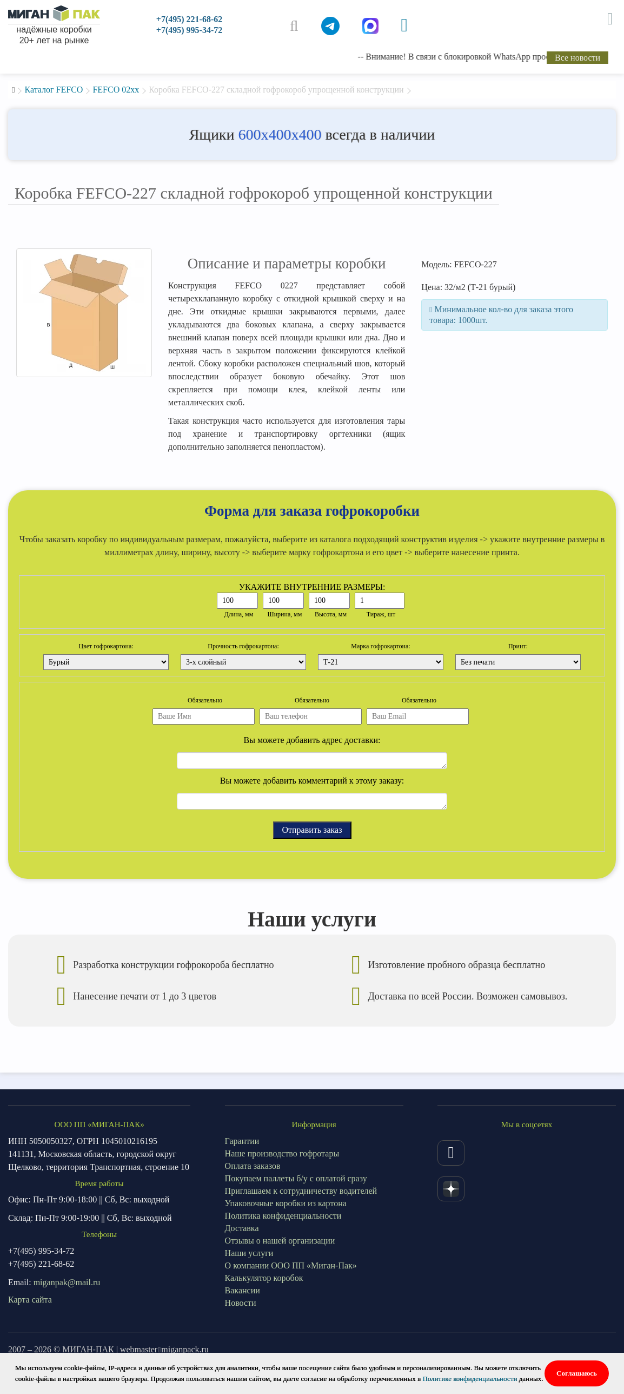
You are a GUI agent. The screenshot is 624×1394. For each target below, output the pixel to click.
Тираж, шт (381, 614)
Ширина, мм (285, 614)
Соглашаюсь (576, 1373)
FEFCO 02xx (115, 89)
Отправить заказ (312, 829)
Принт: (518, 646)
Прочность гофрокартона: (243, 646)
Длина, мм (239, 614)
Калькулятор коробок (264, 1278)
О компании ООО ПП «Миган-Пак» (291, 1265)
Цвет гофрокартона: (105, 646)
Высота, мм (331, 614)
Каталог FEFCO (53, 89)
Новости (240, 1302)
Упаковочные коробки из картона (286, 1203)
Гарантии (242, 1141)
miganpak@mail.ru (67, 1282)
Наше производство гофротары (282, 1153)
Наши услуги (249, 1253)
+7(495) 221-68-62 (189, 19)
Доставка (242, 1228)
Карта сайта (30, 1299)
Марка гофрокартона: (380, 646)
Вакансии (242, 1290)
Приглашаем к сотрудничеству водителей (301, 1190)
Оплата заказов (253, 1166)
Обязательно (205, 700)
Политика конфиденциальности (283, 1215)
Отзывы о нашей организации (280, 1240)
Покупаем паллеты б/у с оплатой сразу (296, 1178)
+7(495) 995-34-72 (189, 30)
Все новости (577, 57)
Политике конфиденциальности (469, 1379)
